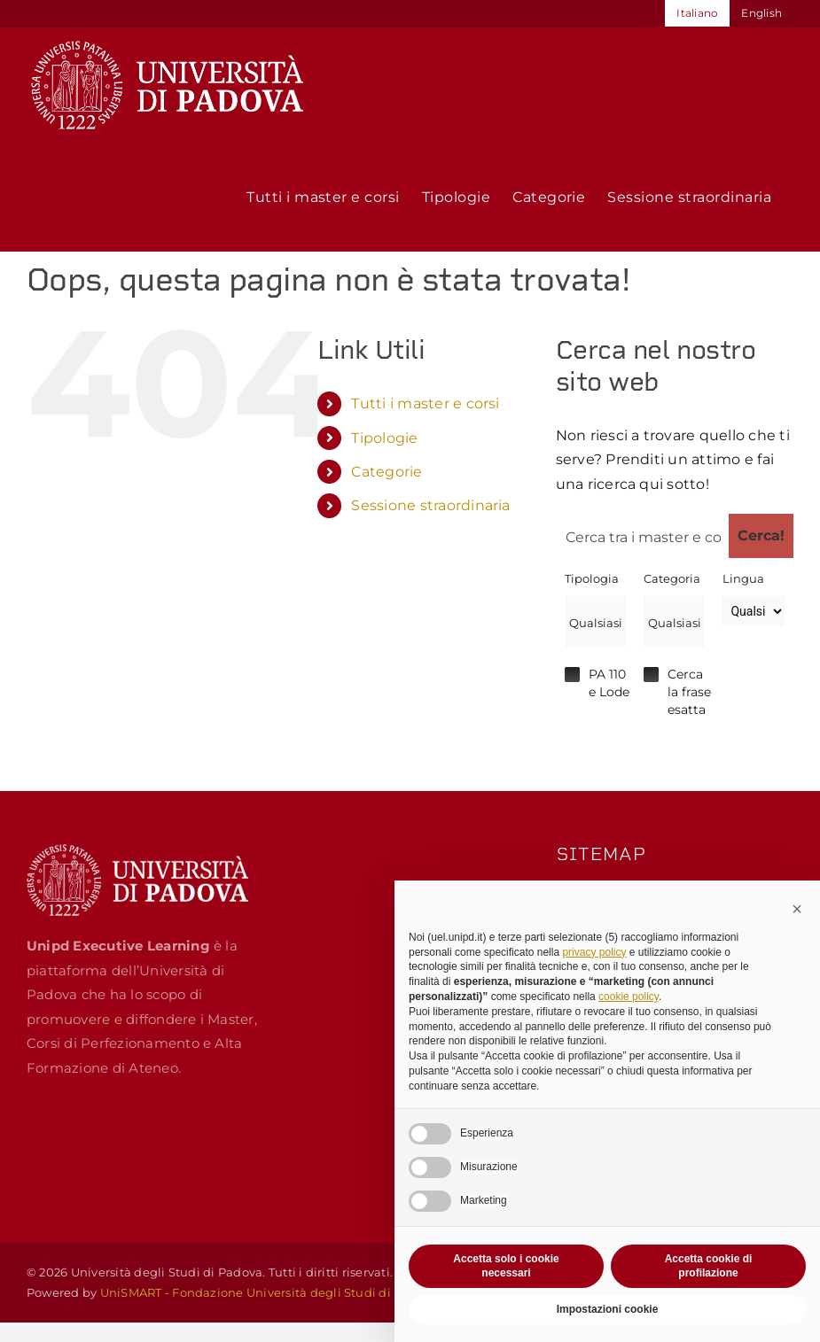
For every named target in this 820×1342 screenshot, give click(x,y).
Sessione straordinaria (430, 505)
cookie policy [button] (628, 996)
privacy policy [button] (594, 952)
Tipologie (384, 438)
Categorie (386, 471)
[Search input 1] (643, 536)
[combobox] (595, 622)
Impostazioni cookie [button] (608, 1309)
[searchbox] (595, 623)
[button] (797, 909)
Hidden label (572, 674)
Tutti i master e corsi (425, 403)
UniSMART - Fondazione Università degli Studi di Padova (269, 1292)
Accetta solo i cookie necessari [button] (505, 1266)
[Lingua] (753, 611)
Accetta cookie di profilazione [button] (709, 1266)
